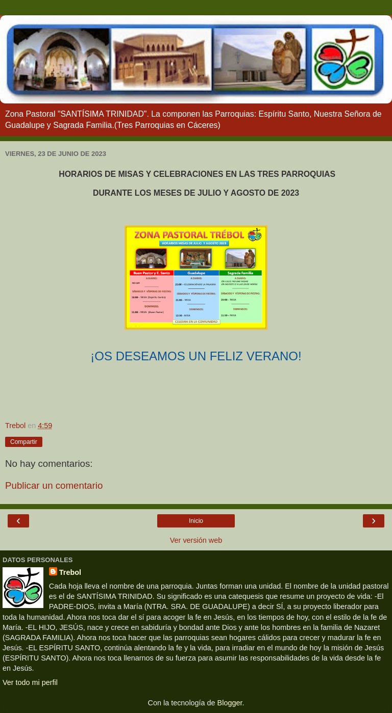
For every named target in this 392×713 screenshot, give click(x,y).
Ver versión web (196, 540)
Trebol (70, 572)
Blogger (229, 703)
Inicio (196, 520)
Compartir (23, 441)
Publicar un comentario (54, 485)
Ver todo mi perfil (30, 682)
